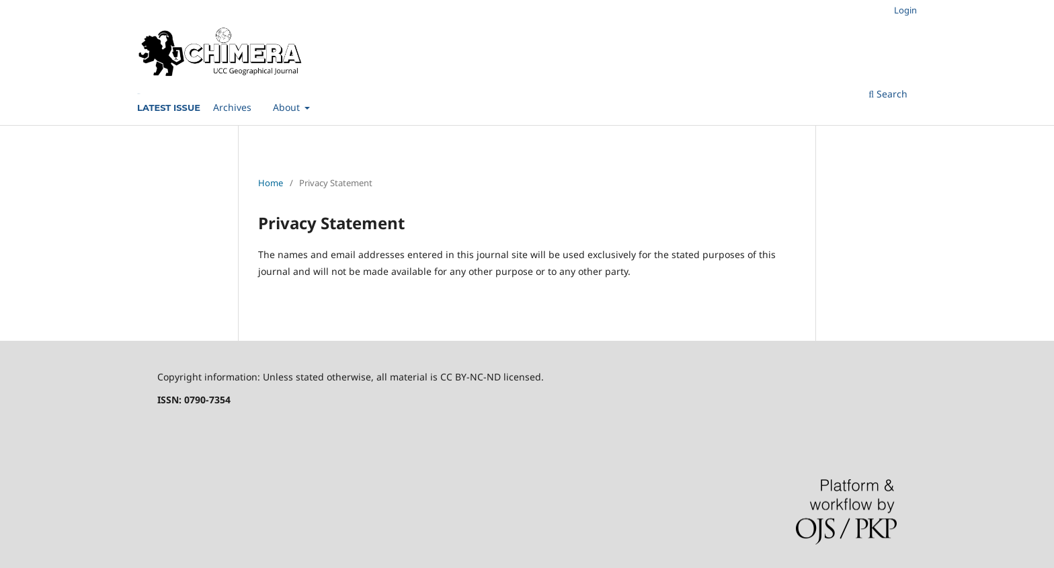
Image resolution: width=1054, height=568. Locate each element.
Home (270, 183)
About (287, 107)
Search (887, 93)
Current (138, 93)
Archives (232, 107)
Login (905, 10)
